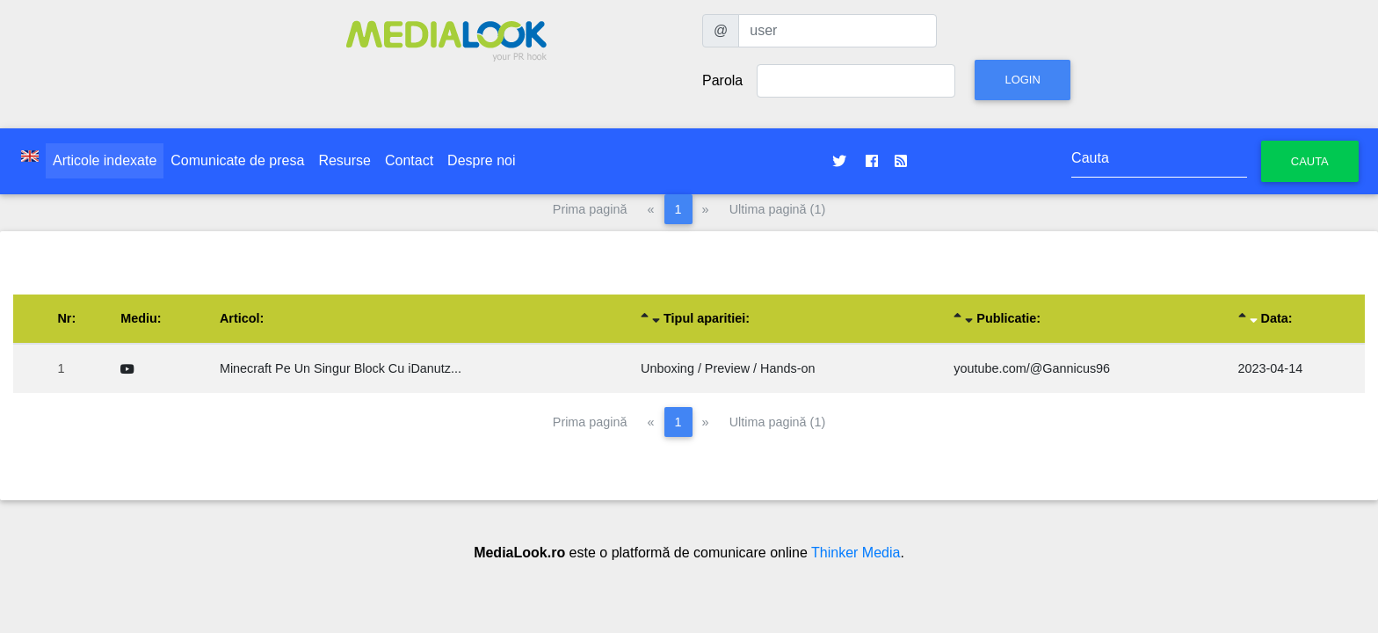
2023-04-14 (1270, 368)
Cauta (1310, 161)
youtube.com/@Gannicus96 (1032, 368)
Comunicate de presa (237, 160)
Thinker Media (855, 552)
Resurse (344, 160)
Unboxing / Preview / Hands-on (728, 368)
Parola (722, 80)
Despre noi (481, 160)
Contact (409, 160)
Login (1022, 79)
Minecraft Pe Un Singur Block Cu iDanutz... (340, 368)
